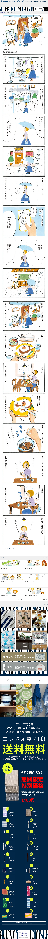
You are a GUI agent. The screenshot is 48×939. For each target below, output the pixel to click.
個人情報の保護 (24, 935)
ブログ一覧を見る (44, 604)
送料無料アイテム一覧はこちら (24, 923)
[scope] (4, 9)
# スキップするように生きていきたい (9, 548)
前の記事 (45, 557)
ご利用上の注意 (24, 933)
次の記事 (3, 557)
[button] (46, 9)
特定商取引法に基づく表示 (24, 932)
